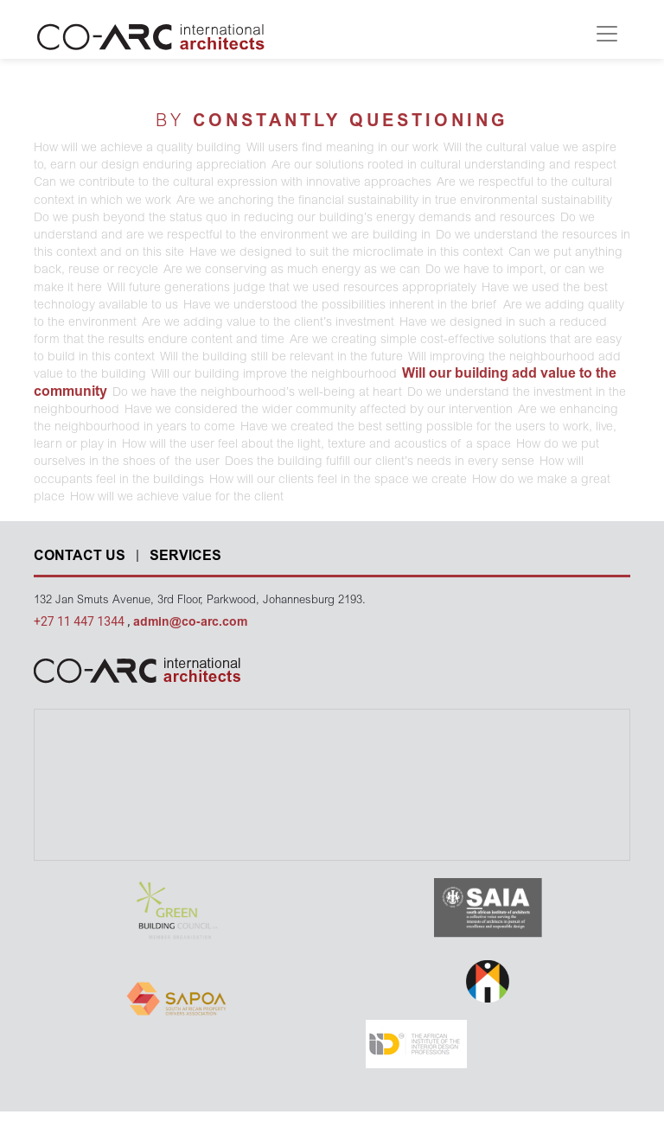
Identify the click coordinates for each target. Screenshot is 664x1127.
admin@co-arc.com (190, 623)
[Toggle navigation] (607, 33)
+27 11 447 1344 (80, 621)
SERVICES (185, 557)
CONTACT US (79, 557)
